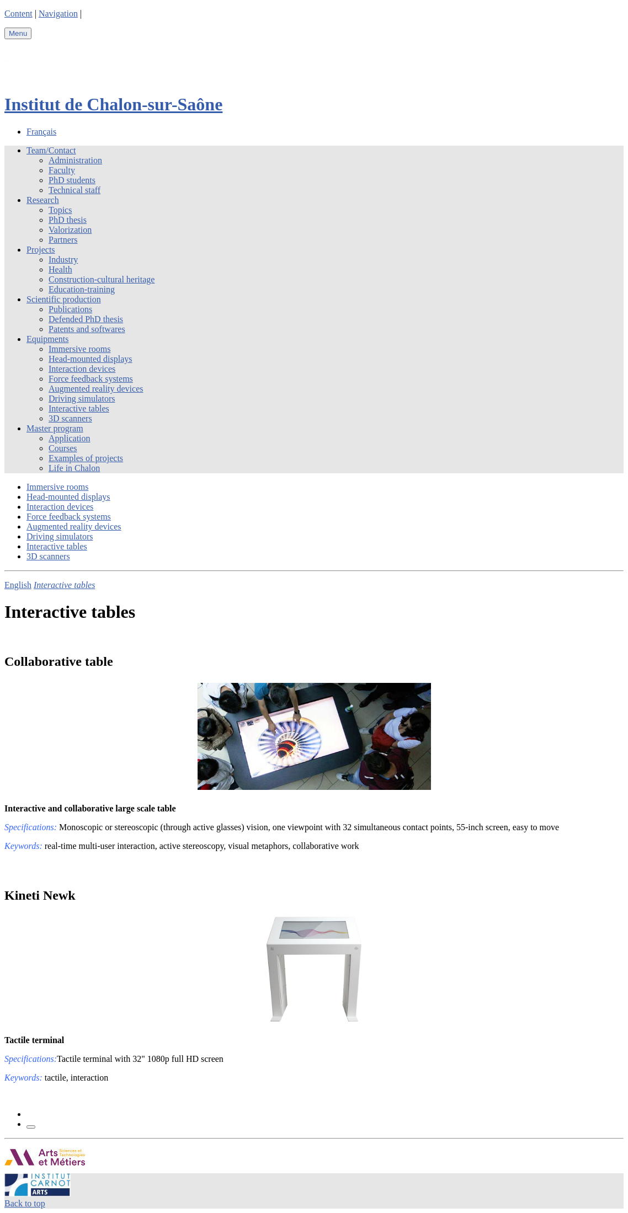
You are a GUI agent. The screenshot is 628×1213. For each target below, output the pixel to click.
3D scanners (70, 418)
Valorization (70, 229)
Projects (40, 249)
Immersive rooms (79, 349)
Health (60, 269)
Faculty (62, 170)
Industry (63, 259)
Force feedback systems (91, 378)
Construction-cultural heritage (102, 279)
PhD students (72, 180)
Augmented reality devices (96, 388)
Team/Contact (51, 150)
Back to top (24, 1203)
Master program (54, 428)
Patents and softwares (87, 329)
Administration (75, 160)
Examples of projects (86, 458)
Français (41, 131)
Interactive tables (79, 408)
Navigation (58, 13)
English (17, 585)
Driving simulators (82, 398)
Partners (63, 239)
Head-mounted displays (90, 359)
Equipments (47, 339)
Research (42, 200)
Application (70, 438)
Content (18, 13)
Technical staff (74, 190)
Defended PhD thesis (86, 319)
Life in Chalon (74, 468)
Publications (70, 309)
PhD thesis (68, 220)
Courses (63, 448)
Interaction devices (82, 368)
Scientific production (63, 299)
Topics (60, 210)
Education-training (82, 289)
